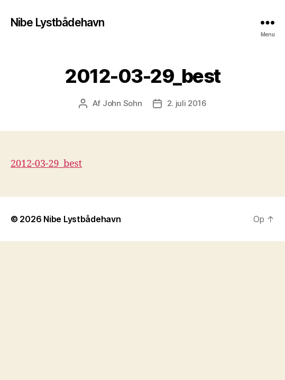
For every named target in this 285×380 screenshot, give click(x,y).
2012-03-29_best (46, 164)
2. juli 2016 (187, 103)
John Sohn (122, 103)
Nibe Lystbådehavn (57, 22)
